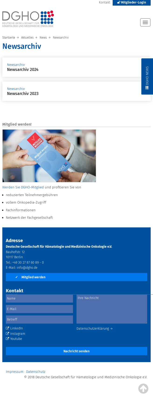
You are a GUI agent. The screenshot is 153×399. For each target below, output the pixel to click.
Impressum (15, 372)
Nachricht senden (76, 351)
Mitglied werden (30, 277)
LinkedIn (14, 328)
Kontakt (104, 2)
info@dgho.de (27, 268)
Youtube (14, 339)
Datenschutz (35, 372)
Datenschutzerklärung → (94, 329)
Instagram (15, 334)
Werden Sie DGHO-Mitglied (23, 187)
